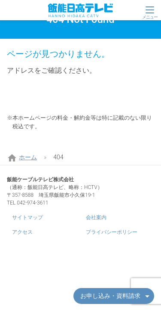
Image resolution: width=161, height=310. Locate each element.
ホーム (28, 157)
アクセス (22, 232)
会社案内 (96, 217)
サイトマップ (27, 217)
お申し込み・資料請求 (110, 295)
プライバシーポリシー (111, 232)
